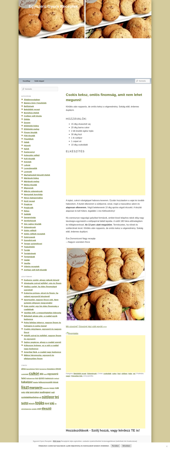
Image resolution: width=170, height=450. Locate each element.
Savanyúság (30, 217)
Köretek (27, 162)
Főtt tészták (29, 135)
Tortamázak (29, 256)
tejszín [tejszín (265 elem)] (32, 403)
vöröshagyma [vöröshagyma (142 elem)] (26, 409)
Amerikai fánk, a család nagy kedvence (42, 352)
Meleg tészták (30, 185)
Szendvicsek (30, 240)
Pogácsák (28, 207)
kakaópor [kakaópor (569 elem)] (27, 382)
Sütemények (92, 374)
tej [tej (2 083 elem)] (57, 397)
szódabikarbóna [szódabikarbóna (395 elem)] (30, 397)
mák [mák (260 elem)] (57, 388)
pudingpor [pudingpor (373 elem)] (45, 392)
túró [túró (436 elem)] (47, 403)
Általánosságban (32, 99)
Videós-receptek (31, 266)
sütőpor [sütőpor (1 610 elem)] (48, 397)
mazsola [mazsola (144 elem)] (46, 388)
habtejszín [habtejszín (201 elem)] (49, 378)
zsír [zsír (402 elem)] (39, 408)
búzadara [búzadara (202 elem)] (51, 369)
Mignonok (28, 188)
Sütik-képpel (39, 81)
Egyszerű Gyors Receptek (53, 6)
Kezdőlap (26, 81)
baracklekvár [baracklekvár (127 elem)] (30, 369)
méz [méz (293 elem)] (23, 392)
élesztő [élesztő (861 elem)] (47, 408)
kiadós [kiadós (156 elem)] (35, 382)
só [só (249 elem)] (40, 397)
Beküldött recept (80, 374)
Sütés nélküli (30, 230)
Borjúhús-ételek (31, 113)
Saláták (27, 214)
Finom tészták (30, 132)
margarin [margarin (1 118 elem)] (35, 387)
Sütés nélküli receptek (34, 234)
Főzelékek (28, 139)
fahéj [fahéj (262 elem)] (23, 378)
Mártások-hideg (31, 178)
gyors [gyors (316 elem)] (41, 378)
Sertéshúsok (30, 220)
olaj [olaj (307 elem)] (27, 392)
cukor (114, 374)
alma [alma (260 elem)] (23, 369)
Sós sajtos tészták (32, 224)
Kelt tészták (29, 158)
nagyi (68, 376)
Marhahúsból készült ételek (37, 175)
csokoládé (107, 374)
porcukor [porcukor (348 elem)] (34, 392)
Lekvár (27, 165)
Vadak (27, 260)
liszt (119, 374)
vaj (134, 374)
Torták (27, 250)
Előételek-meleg (31, 129)
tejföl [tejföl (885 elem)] (24, 403)
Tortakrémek (30, 253)
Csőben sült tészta (33, 116)
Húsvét (27, 145)
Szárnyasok (29, 237)
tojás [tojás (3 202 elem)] (39, 403)
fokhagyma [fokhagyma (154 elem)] (30, 378)
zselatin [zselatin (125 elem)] (34, 409)
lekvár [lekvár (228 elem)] (55, 382)
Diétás (27, 119)
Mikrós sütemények (33, 191)
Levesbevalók (30, 168)
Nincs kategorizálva (33, 198)
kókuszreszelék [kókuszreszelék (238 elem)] (46, 382)
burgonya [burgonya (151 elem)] (42, 369)
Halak (26, 142)
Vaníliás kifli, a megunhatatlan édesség (42, 313)
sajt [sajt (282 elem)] (53, 392)
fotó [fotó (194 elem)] (36, 378)
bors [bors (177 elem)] (37, 369)
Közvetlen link (77, 376)
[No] (166, 446)
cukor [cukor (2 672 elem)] (34, 373)
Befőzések (29, 106)
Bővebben (126, 446)
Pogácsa (28, 204)
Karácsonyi (29, 152)
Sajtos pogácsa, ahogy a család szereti (42, 342)
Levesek (28, 171)
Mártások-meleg (31, 181)
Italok (26, 149)
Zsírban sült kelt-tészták (35, 270)
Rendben (115, 446)
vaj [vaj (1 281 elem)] (52, 403)
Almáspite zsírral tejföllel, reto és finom (42, 283)
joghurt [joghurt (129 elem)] (56, 378)
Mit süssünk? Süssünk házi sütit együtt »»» (86, 326)
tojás (130, 374)
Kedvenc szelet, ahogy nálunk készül (41, 280)
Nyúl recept (29, 201)
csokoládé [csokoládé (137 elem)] (25, 374)
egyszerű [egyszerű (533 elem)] (52, 373)
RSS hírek (57, 441)
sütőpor (125, 374)
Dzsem (27, 122)
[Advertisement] (85, 58)
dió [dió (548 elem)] (41, 373)
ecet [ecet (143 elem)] (45, 374)
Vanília (27, 263)
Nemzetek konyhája (33, 194)
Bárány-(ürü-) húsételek (35, 103)
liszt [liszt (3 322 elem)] (25, 387)
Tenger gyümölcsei (33, 243)
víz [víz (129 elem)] (55, 403)
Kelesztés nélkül (32, 155)
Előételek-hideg (31, 126)
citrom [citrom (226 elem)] (58, 369)
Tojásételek (29, 247)
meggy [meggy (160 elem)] (51, 388)
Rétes (26, 211)
